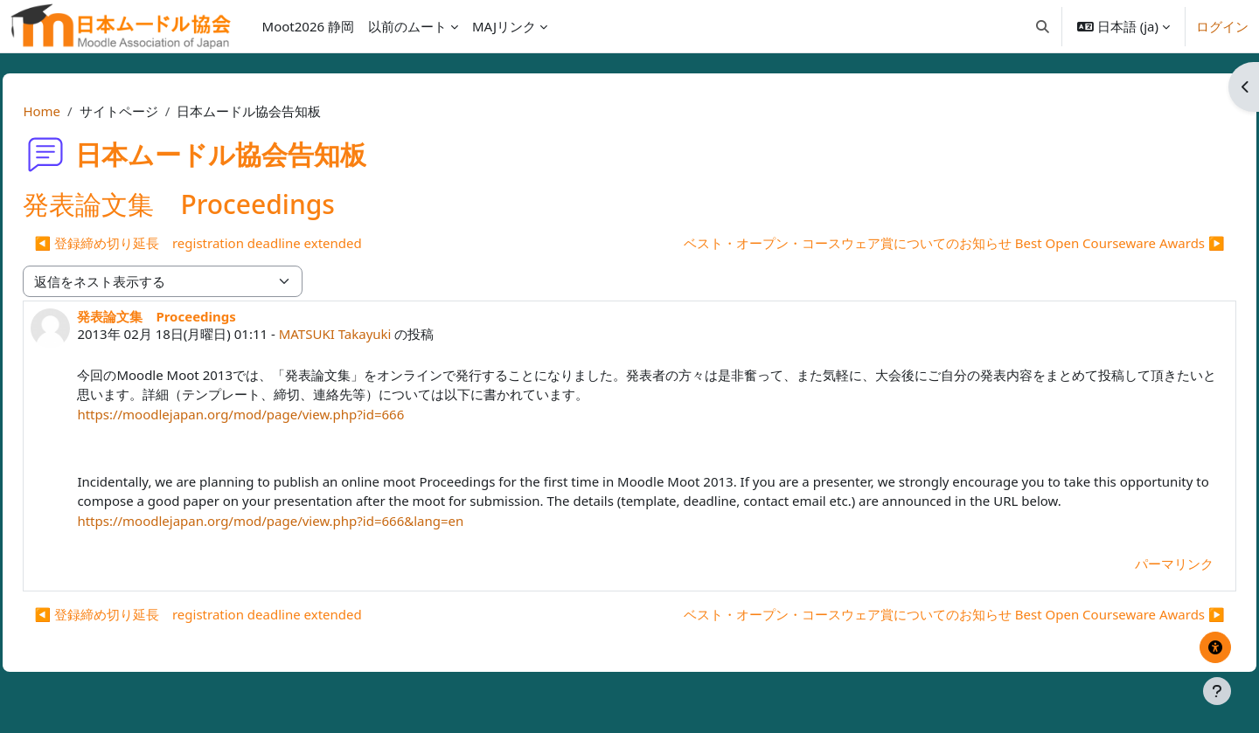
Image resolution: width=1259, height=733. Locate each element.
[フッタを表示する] (1217, 691)
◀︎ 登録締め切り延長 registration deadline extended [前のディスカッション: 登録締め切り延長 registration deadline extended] (236, 243)
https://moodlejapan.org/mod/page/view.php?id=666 (279, 414)
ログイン (1222, 26)
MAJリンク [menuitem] (504, 26)
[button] (1042, 26)
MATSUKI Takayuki (373, 333)
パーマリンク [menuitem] (1135, 583)
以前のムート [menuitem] (407, 26)
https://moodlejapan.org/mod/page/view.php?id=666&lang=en (309, 540)
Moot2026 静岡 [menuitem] (308, 26)
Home (81, 111)
